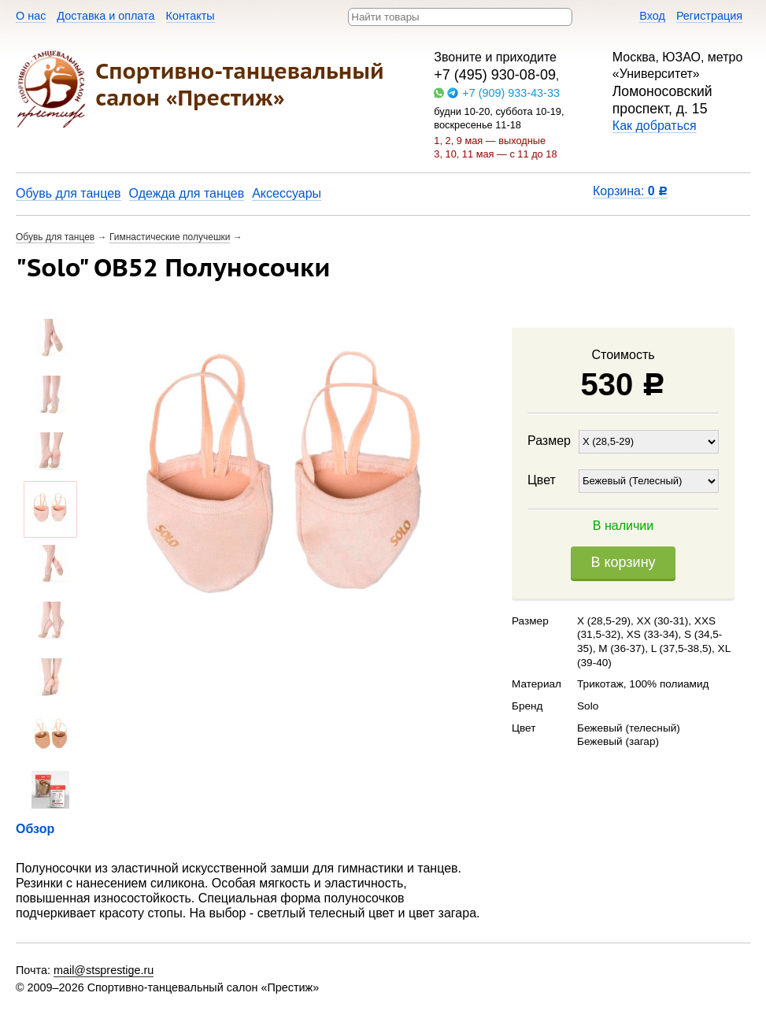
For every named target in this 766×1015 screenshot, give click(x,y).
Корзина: (630, 191)
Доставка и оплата (105, 15)
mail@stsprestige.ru (104, 970)
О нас (31, 15)
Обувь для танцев (68, 193)
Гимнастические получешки (170, 237)
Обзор (35, 828)
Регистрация (709, 15)
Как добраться (654, 125)
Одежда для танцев (187, 193)
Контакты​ (190, 15)
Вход (652, 15)
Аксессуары (286, 193)
